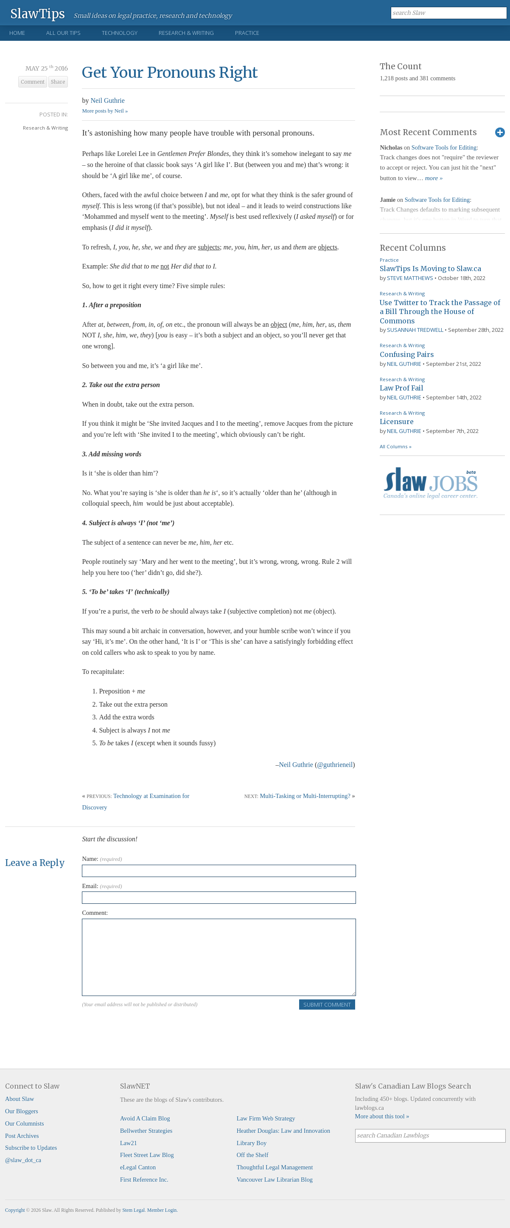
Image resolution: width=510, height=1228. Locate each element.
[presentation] (146, 1026)
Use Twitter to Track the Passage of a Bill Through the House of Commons (440, 311)
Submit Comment (327, 1004)
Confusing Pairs (407, 354)
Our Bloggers (21, 1111)
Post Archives (22, 1135)
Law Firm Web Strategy (266, 1118)
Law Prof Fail (401, 388)
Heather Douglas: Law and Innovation (284, 1130)
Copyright (15, 1210)
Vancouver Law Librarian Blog (275, 1179)
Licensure (397, 421)
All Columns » (396, 446)
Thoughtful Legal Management (275, 1167)
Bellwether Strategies (146, 1130)
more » (434, 178)
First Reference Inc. (144, 1179)
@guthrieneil (335, 764)
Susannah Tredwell (415, 330)
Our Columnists (24, 1123)
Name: (102, 858)
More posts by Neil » (105, 111)
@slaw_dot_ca (23, 1160)
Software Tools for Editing (444, 147)
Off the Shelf (253, 1155)
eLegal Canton (138, 1167)
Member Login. (162, 1210)
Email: (102, 886)
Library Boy (252, 1143)
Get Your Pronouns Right (170, 72)
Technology (119, 33)
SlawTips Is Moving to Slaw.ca (430, 268)
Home (17, 33)
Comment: (95, 912)
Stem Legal (133, 1210)
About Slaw (19, 1098)
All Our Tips (63, 33)
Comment (33, 82)
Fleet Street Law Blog (147, 1155)
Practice (247, 33)
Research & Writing (186, 33)
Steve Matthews (410, 278)
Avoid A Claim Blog (145, 1118)
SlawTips (37, 13)
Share (58, 82)
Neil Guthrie (107, 100)
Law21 (128, 1143)
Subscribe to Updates (31, 1147)
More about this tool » (382, 1116)
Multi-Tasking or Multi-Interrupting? (305, 795)
